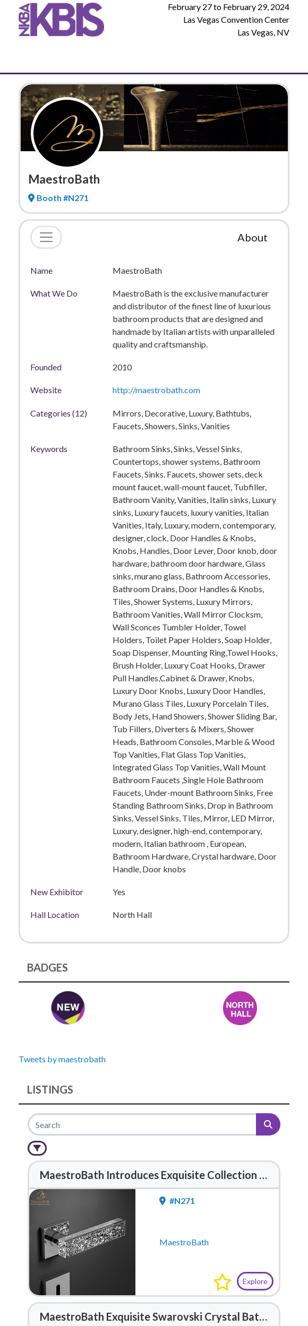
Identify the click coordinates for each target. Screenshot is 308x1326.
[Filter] (37, 1148)
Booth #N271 (58, 198)
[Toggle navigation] (46, 237)
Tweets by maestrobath (62, 1059)
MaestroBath (184, 1242)
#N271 (177, 1200)
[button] (222, 1281)
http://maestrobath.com (156, 390)
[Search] (143, 1124)
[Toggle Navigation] (26, 56)
